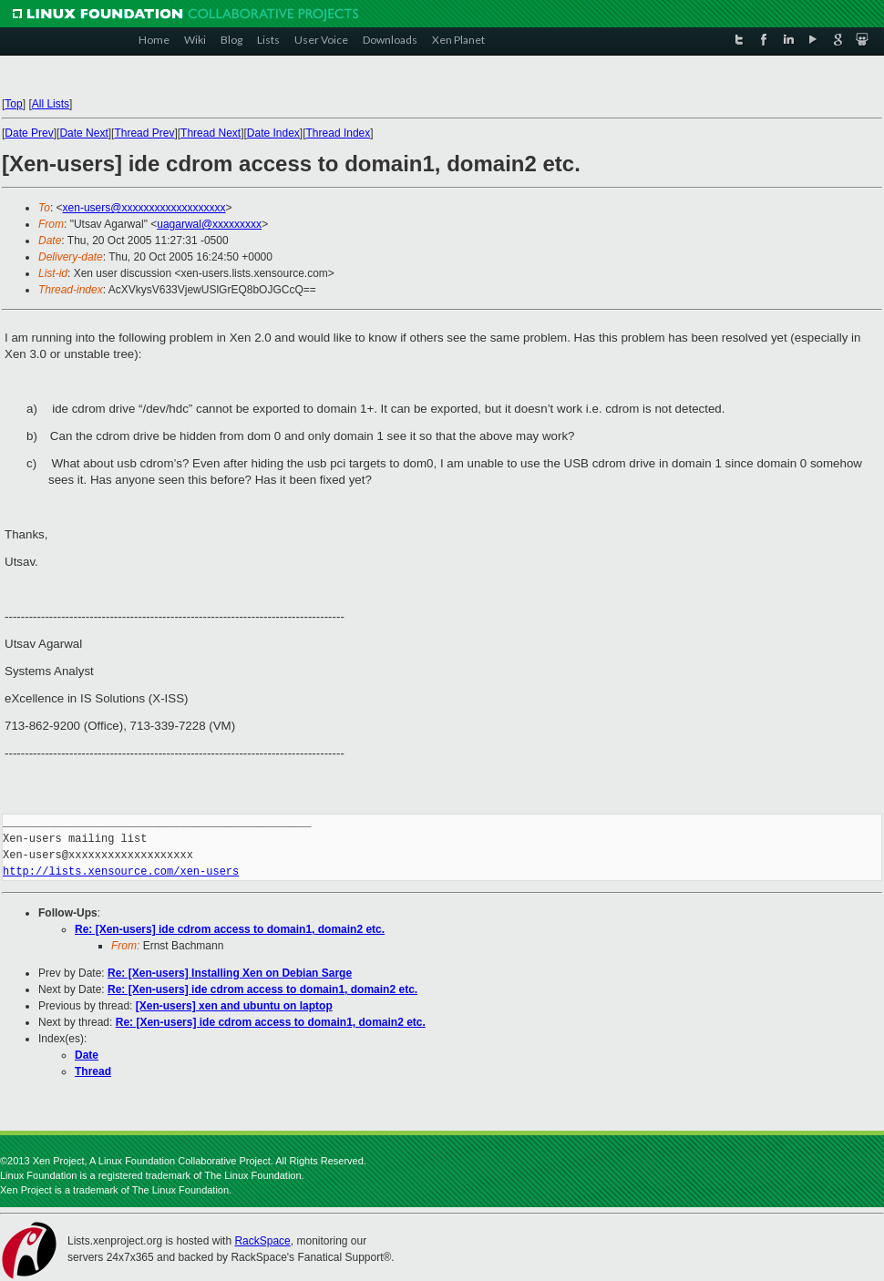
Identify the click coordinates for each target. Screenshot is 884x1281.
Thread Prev (144, 133)
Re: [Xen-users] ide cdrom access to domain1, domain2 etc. (230, 929)
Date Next (83, 133)
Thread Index (338, 133)
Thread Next (210, 133)
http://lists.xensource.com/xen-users (121, 871)
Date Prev (29, 133)
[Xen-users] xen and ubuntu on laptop (234, 1005)
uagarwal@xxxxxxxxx (209, 224)
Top (13, 103)
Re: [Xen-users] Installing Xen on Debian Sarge (230, 973)
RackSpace (262, 1241)
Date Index (273, 133)
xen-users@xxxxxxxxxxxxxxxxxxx (144, 207)
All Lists (50, 103)
